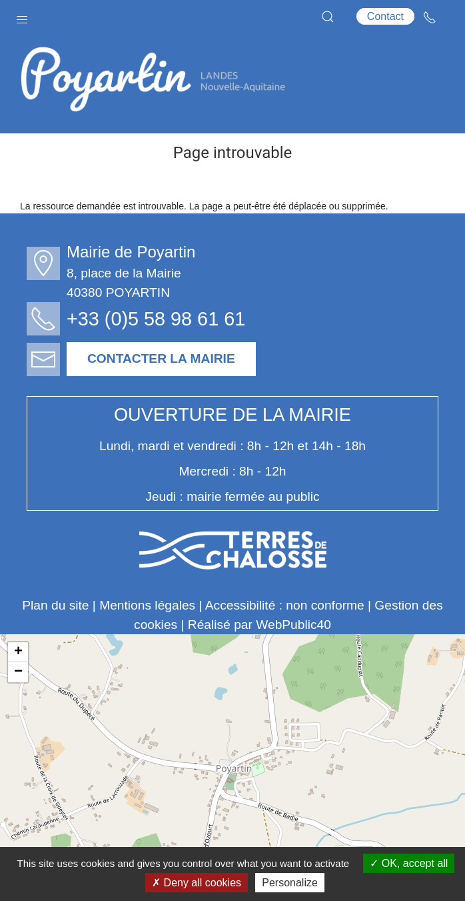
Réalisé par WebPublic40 (259, 625)
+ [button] (18, 652)
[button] (22, 17)
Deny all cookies (196, 882)
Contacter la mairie (161, 358)
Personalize (290, 882)
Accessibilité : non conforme (284, 605)
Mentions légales (147, 605)
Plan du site (55, 605)
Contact (385, 16)
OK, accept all (409, 863)
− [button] (18, 672)
